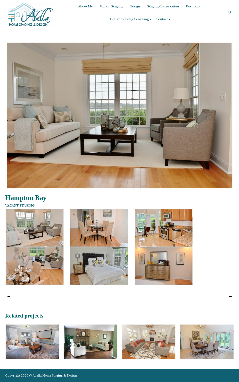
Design (135, 6)
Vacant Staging (111, 6)
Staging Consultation (163, 6)
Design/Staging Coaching (129, 19)
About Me (85, 6)
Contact (162, 19)
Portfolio (193, 6)
